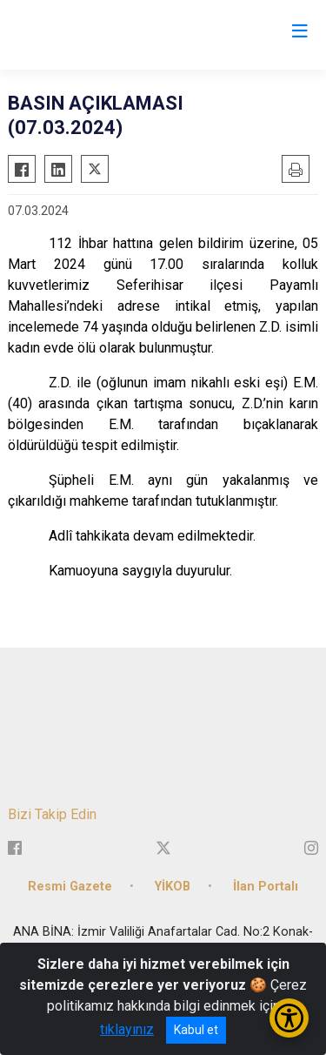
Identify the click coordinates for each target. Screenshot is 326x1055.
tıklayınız (127, 1029)
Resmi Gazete (70, 886)
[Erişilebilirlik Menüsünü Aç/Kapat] (289, 1018)
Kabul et (196, 1030)
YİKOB (172, 886)
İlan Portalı (265, 886)
